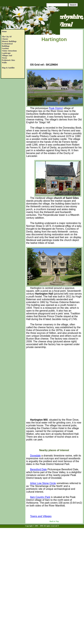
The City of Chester (6, 38)
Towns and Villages (41, 516)
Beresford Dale (38, 469)
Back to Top (54, 521)
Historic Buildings (9, 41)
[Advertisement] (54, 53)
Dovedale (35, 455)
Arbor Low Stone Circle (43, 483)
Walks (4, 62)
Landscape (6, 53)
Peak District (56, 108)
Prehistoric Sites (8, 60)
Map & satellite (8, 68)
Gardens (5, 48)
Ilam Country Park (40, 497)
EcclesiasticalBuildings (7, 45)
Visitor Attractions (9, 51)
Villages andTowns (7, 56)
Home (4, 31)
